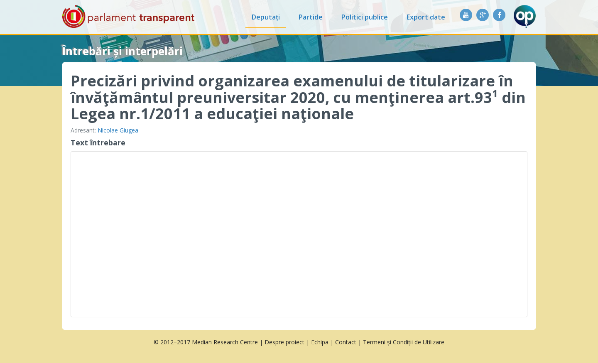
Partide (311, 17)
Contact (345, 342)
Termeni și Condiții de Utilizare (403, 342)
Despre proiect (284, 342)
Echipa (319, 342)
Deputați (266, 17)
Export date (426, 17)
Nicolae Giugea (118, 130)
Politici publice (364, 17)
